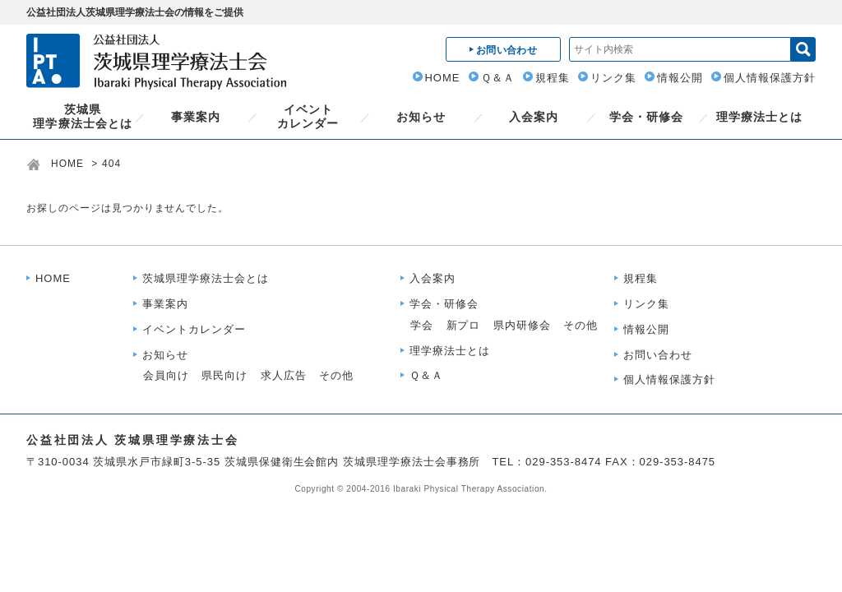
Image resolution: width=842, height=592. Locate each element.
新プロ (463, 325)
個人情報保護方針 (770, 78)
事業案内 (195, 116)
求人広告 (284, 375)
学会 (421, 325)
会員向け (166, 375)
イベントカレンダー (308, 116)
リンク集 (613, 78)
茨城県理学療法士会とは (82, 116)
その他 (336, 375)
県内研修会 (522, 325)
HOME (442, 78)
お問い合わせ (657, 355)
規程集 (552, 78)
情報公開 (680, 78)
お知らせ (421, 116)
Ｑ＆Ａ (498, 78)
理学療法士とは (759, 116)
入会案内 (533, 116)
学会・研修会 (646, 116)
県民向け (224, 375)
